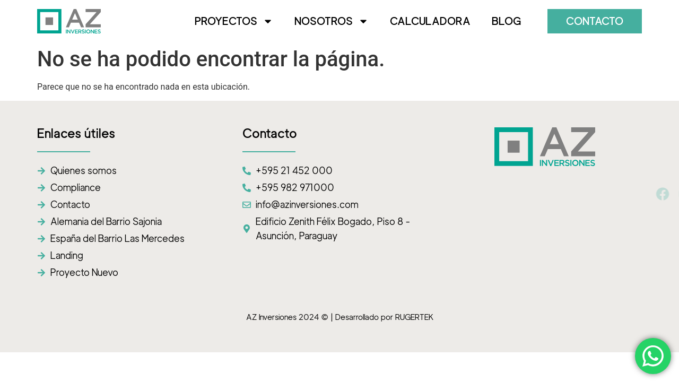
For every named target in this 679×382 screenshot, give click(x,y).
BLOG (506, 21)
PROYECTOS (234, 21)
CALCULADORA (430, 21)
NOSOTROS (331, 21)
